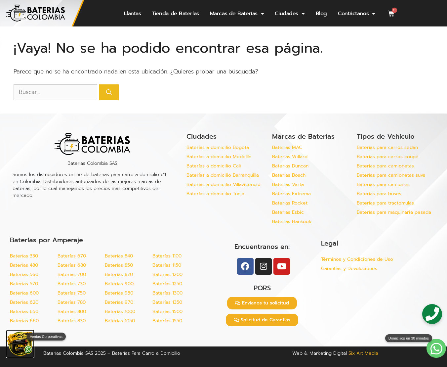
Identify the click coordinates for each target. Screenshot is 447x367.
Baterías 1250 (167, 283)
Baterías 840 (119, 255)
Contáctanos (356, 13)
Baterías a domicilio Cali (213, 165)
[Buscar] (109, 92)
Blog (321, 14)
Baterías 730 (72, 283)
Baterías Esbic (288, 212)
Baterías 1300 (167, 293)
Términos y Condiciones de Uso (357, 259)
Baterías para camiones (383, 184)
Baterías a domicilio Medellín (218, 156)
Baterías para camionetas (385, 165)
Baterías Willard (289, 156)
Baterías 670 (72, 255)
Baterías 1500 (167, 311)
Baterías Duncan (290, 165)
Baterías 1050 (120, 320)
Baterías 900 (119, 283)
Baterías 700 (72, 274)
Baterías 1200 (167, 274)
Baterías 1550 (167, 320)
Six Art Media (363, 353)
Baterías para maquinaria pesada (394, 212)
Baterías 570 (24, 283)
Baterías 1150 (166, 265)
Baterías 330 (24, 255)
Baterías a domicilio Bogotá (217, 147)
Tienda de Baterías (175, 14)
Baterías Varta (288, 184)
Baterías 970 (119, 302)
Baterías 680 (72, 265)
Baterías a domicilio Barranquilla (222, 175)
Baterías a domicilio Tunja (215, 193)
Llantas (132, 14)
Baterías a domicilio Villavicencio (223, 184)
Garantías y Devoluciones (349, 268)
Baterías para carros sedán (387, 147)
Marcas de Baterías (237, 13)
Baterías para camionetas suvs (391, 175)
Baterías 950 (119, 293)
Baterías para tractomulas (385, 203)
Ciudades (290, 13)
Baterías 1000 (120, 311)
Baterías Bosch (288, 175)
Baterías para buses (379, 193)
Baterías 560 (24, 274)
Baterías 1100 (167, 255)
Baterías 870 (119, 274)
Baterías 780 (72, 302)
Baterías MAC (287, 147)
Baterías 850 (119, 265)
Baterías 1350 (167, 302)
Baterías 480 (24, 265)
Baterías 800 (72, 311)
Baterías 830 (72, 320)
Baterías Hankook (291, 221)
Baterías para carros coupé (388, 156)
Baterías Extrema (291, 193)
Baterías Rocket (289, 203)
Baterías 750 (72, 293)
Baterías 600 (24, 293)
